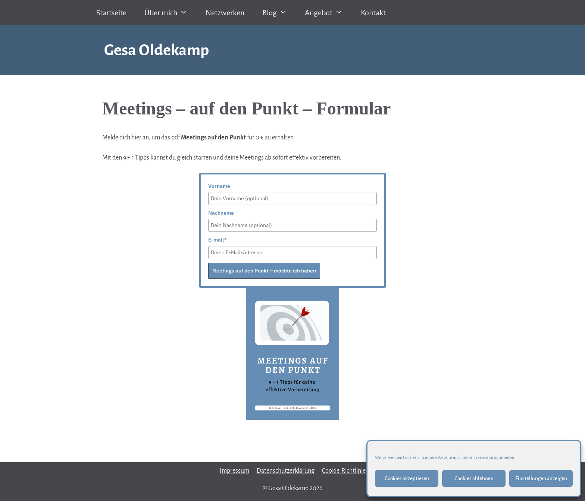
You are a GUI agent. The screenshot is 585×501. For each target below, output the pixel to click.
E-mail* (217, 239)
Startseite (111, 13)
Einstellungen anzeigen (541, 478)
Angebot (328, 12)
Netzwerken (225, 13)
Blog (279, 12)
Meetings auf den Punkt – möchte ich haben (264, 270)
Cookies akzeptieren (407, 478)
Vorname (219, 186)
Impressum (234, 470)
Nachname (221, 212)
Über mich (170, 12)
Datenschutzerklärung (286, 470)
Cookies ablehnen (474, 478)
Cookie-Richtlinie (344, 470)
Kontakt (373, 13)
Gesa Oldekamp (156, 50)
